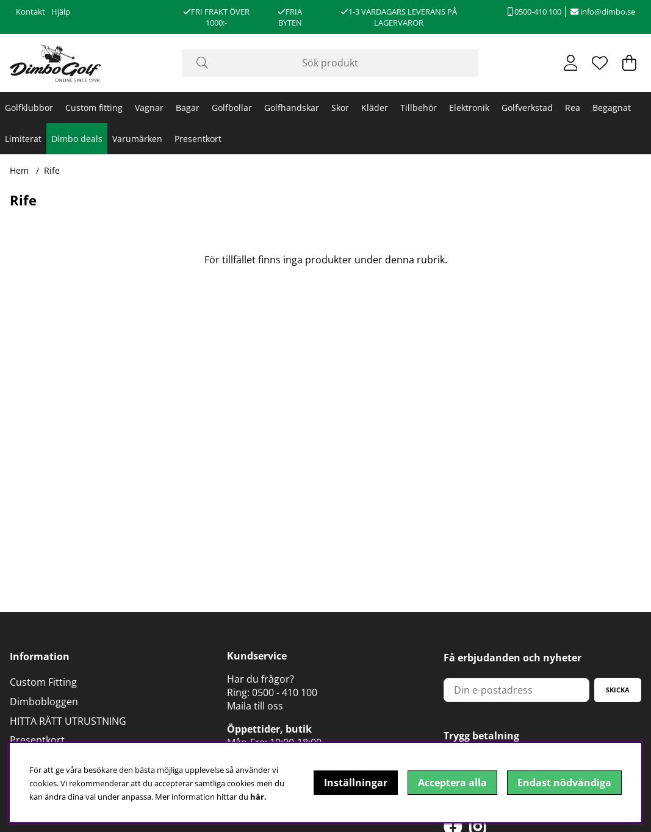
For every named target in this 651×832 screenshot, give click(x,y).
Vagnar (149, 107)
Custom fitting (94, 107)
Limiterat (23, 138)
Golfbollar (232, 107)
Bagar (188, 107)
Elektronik (469, 107)
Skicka (618, 689)
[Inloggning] (571, 63)
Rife (52, 170)
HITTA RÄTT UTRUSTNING (68, 721)
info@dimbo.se (602, 11)
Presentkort (197, 138)
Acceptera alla (452, 782)
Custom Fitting (43, 682)
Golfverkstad (527, 107)
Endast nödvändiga (564, 782)
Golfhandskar (291, 107)
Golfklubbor (29, 107)
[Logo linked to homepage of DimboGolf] (55, 63)
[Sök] (330, 63)
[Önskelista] (600, 63)
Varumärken (137, 138)
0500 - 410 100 (284, 692)
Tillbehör (418, 107)
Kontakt (30, 11)
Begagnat (611, 107)
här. (258, 796)
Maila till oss (255, 706)
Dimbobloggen (44, 701)
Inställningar (355, 782)
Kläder (374, 107)
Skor (340, 107)
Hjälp (60, 11)
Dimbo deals (77, 138)
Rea (572, 107)
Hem (19, 170)
